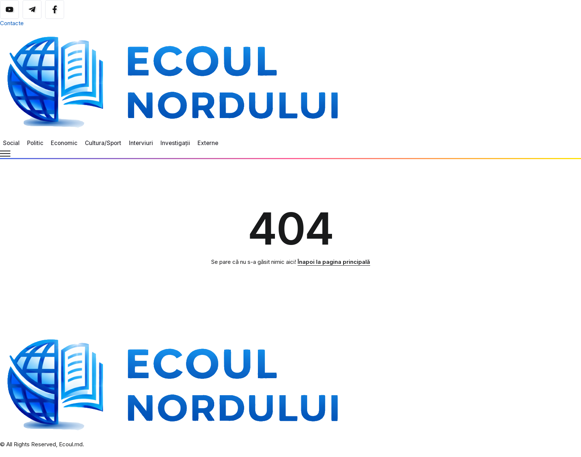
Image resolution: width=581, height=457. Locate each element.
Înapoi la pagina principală (334, 261)
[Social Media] (9, 9)
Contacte (12, 23)
